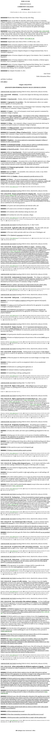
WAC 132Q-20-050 (15, 251)
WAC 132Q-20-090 (29, 400)
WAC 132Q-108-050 (35, 404)
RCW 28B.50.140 (29, 38)
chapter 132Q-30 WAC (15, 638)
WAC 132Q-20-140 (13, 504)
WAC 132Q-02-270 (7, 631)
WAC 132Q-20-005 (44, 31)
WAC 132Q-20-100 (14, 401)
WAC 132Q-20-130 (18, 485)
